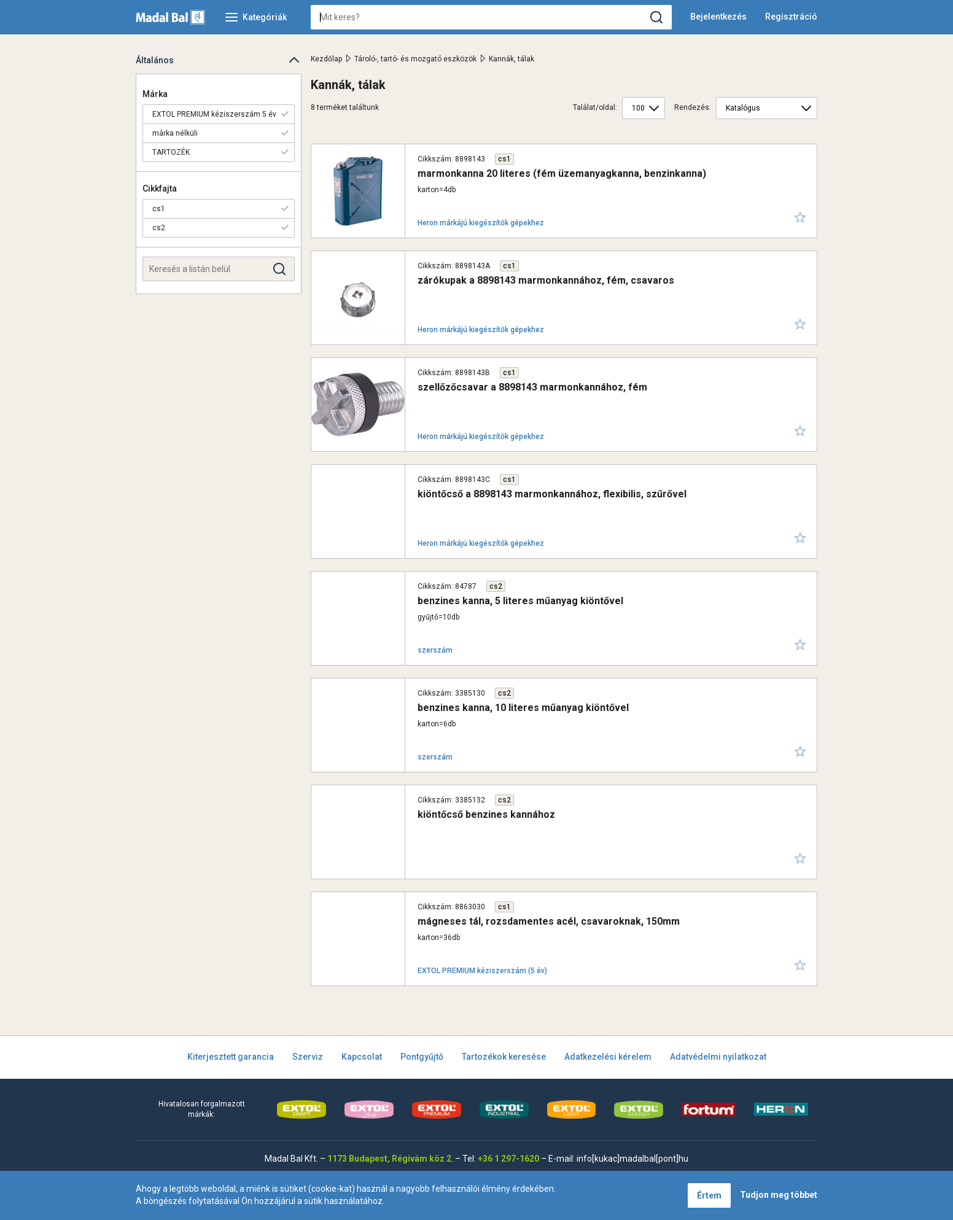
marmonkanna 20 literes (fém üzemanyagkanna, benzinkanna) (562, 173)
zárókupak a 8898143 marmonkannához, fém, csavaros (546, 280)
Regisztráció (791, 16)
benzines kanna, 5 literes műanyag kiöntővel (520, 601)
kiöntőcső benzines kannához (486, 814)
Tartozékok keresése (504, 1057)
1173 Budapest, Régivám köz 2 (389, 1159)
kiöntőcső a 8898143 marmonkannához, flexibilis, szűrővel (552, 494)
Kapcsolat (361, 1057)
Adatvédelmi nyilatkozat (718, 1057)
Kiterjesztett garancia (230, 1057)
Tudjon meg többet (778, 1195)
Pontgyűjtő (421, 1057)
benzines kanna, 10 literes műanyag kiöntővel (523, 707)
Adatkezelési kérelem (608, 1057)
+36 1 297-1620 (508, 1159)
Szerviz (307, 1057)
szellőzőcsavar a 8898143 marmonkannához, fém (532, 387)
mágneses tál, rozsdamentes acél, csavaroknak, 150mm (549, 921)
